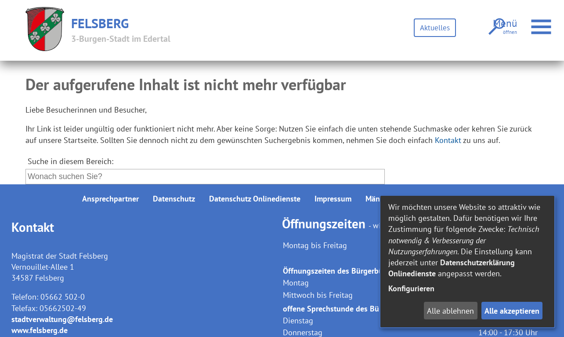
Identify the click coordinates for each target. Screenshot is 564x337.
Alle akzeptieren (511, 311)
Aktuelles (432, 27)
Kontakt (448, 140)
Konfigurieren (411, 288)
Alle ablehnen (450, 311)
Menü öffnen (539, 22)
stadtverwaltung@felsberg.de (62, 319)
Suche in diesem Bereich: (70, 161)
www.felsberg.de (39, 330)
